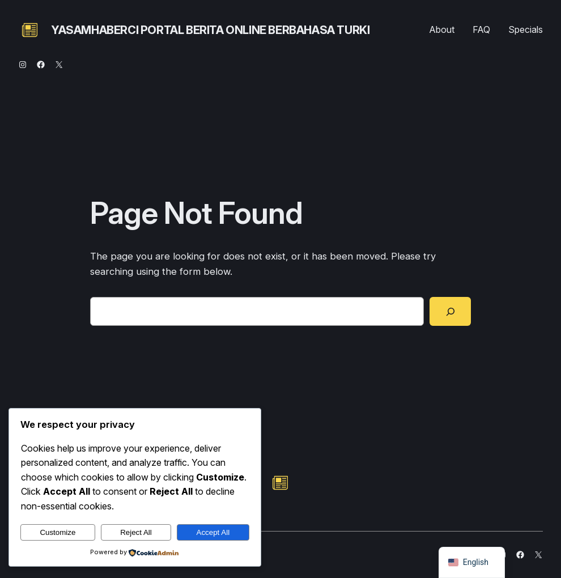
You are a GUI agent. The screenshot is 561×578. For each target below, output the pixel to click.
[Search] (450, 311)
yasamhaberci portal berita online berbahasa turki (210, 30)
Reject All (136, 532)
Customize (57, 532)
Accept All (213, 532)
